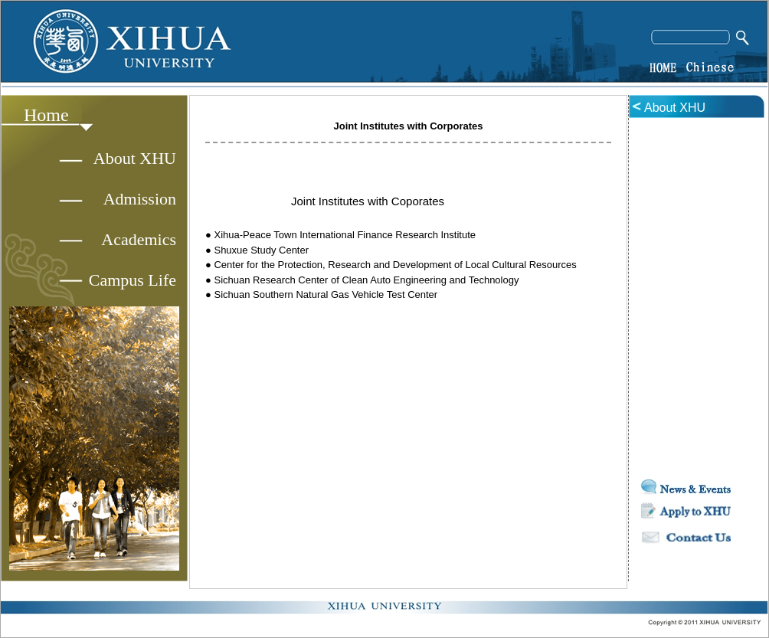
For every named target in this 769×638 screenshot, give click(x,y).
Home (46, 115)
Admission (139, 198)
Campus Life (132, 280)
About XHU (134, 158)
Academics (138, 239)
